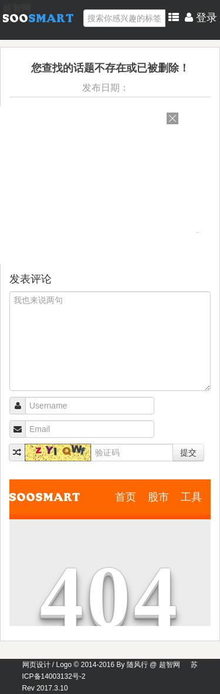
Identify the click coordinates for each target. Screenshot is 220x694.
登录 (201, 17)
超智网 (17, 8)
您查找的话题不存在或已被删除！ (110, 68)
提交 (188, 452)
